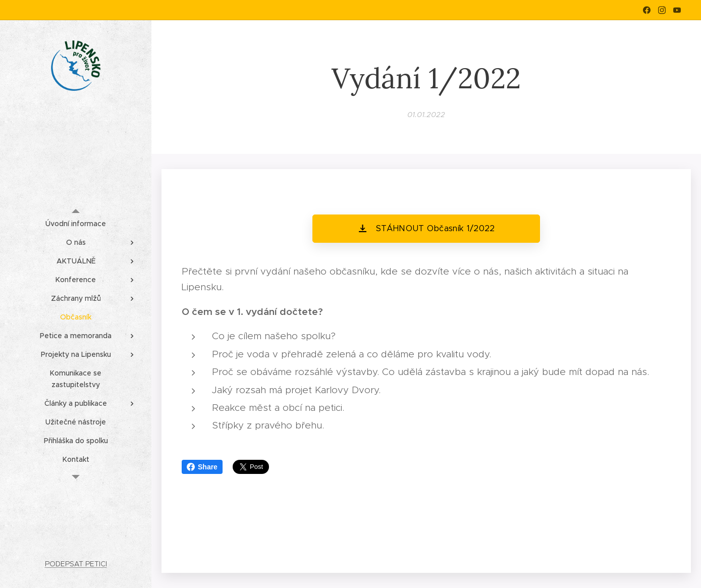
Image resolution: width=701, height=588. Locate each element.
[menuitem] (75, 224)
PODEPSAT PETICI (76, 563)
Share (202, 467)
